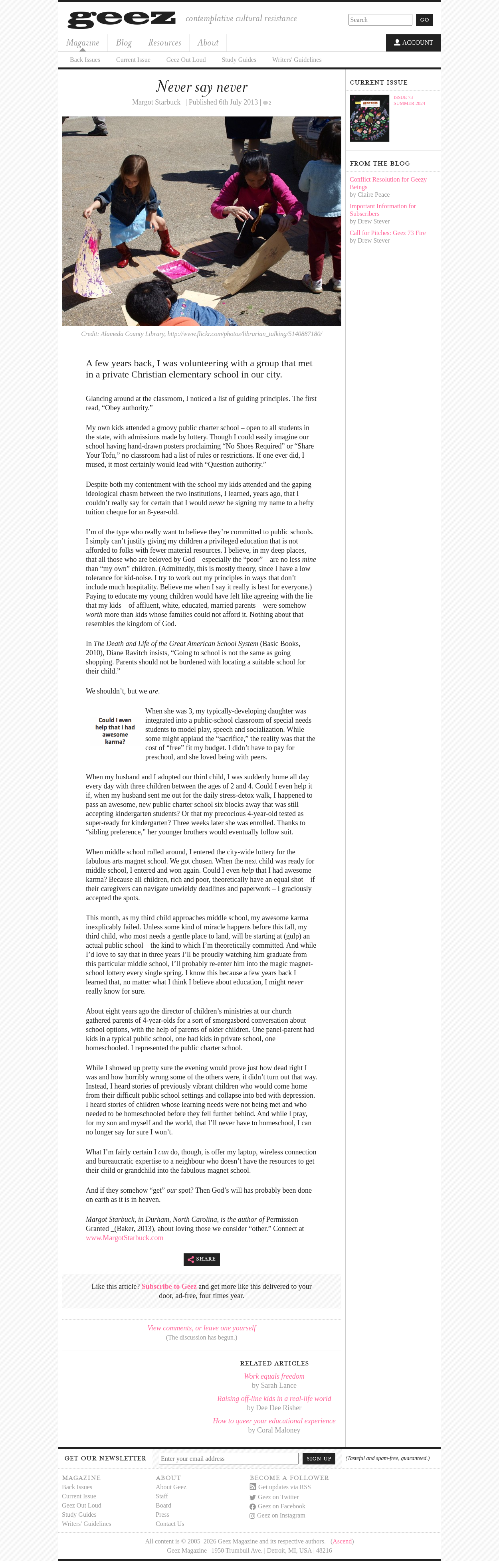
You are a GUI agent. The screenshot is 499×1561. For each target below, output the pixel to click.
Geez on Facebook (277, 1506)
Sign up (319, 1458)
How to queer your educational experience (274, 1421)
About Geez (171, 1487)
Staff (162, 1496)
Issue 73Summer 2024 (409, 100)
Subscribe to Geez (169, 1286)
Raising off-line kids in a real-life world (274, 1399)
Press (162, 1514)
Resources (164, 42)
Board (163, 1505)
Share (202, 1259)
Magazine (82, 42)
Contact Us (170, 1523)
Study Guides (239, 59)
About (208, 42)
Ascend (342, 1541)
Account (413, 43)
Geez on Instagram (277, 1515)
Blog (124, 42)
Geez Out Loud (186, 59)
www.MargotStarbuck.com (124, 1238)
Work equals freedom (274, 1376)
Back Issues (85, 59)
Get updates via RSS (280, 1487)
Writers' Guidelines (297, 59)
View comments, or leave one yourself (201, 1328)
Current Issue (133, 59)
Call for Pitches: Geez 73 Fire (388, 232)
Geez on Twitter (274, 1497)
